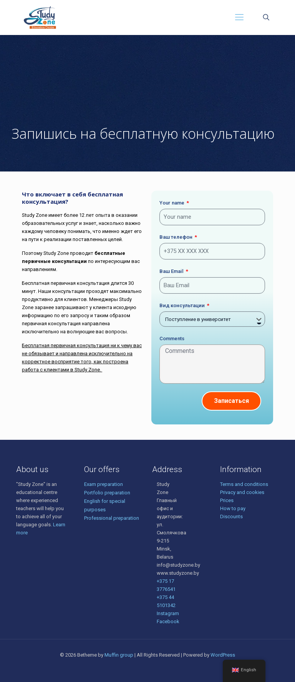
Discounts (231, 516)
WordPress (222, 655)
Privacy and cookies (242, 492)
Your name (172, 203)
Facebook (168, 621)
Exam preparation (103, 484)
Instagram (168, 613)
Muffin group (118, 655)
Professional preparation (111, 518)
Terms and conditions (244, 484)
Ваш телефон (176, 237)
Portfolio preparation (107, 493)
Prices (227, 500)
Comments (171, 338)
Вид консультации (182, 305)
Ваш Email (172, 271)
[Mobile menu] (239, 17)
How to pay (232, 508)
